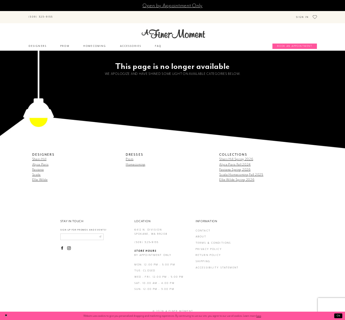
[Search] (82, 14)
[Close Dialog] (6, 315)
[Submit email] (104, 232)
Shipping (203, 257)
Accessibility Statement (217, 263)
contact (203, 226)
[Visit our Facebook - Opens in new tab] (62, 245)
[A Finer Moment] (173, 29)
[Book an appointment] (294, 42)
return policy (208, 251)
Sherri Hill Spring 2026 (236, 155)
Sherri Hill (39, 155)
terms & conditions (213, 238)
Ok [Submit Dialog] (338, 315)
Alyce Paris (40, 160)
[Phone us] (41, 14)
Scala (36, 170)
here (258, 316)
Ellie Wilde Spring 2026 (236, 175)
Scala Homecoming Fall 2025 (241, 170)
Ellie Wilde (40, 175)
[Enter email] (84, 232)
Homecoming (135, 160)
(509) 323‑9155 (146, 238)
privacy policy (209, 244)
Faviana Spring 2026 (235, 165)
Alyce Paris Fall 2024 (235, 160)
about (201, 232)
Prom (130, 155)
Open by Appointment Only (172, 5)
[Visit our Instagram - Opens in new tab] (69, 245)
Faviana (38, 165)
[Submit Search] (61, 14)
